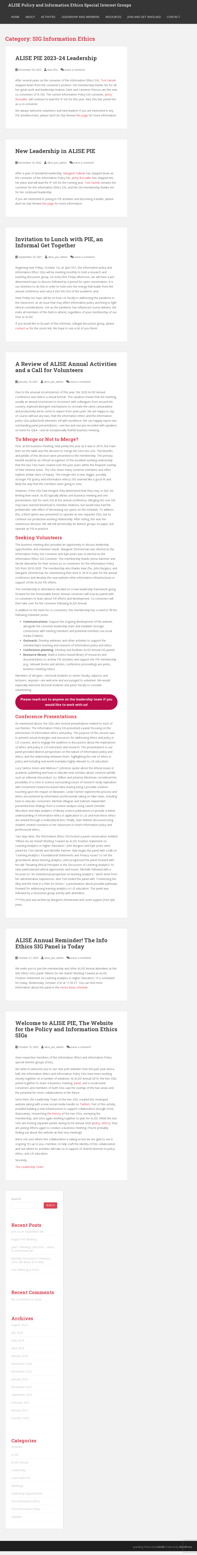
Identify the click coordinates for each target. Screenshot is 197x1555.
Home (15, 21)
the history (54, 1117)
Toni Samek (108, 84)
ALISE (15, 1458)
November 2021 (21, 1391)
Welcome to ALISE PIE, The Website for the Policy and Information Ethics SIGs (66, 1033)
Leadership (18, 1474)
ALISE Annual (19, 1466)
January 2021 (19, 1414)
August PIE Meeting (24, 1243)
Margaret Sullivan (74, 177)
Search (16, 1203)
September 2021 (22, 1399)
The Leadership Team (29, 1171)
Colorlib (160, 1551)
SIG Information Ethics (25, 1505)
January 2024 (19, 1360)
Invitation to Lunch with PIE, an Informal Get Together (59, 246)
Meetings (17, 1490)
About (30, 21)
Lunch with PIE (20, 1482)
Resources (113, 21)
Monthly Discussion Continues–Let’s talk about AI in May (31, 1264)
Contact (173, 21)
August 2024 (19, 1329)
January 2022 (19, 1383)
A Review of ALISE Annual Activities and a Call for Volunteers (66, 371)
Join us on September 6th (27, 1235)
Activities (48, 21)
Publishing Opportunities (26, 1497)
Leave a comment (74, 73)
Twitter (84, 1108)
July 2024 (17, 1336)
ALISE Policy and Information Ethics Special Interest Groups (69, 7)
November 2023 (21, 1368)
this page (82, 119)
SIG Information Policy (25, 1513)
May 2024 (17, 1344)
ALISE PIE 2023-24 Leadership (56, 62)
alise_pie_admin (57, 166)
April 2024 (17, 1352)
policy (96, 1127)
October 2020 (20, 1422)
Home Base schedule (74, 991)
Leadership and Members (80, 21)
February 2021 (20, 1406)
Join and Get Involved (144, 21)
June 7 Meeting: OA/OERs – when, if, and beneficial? (33, 1252)
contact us (22, 332)
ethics (105, 1127)
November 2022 (21, 1375)
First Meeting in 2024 (24, 1274)
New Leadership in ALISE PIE (55, 155)
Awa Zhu (52, 73)
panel (77, 1087)
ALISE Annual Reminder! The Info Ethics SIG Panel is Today (61, 947)
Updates (16, 1521)
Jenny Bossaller (81, 182)
